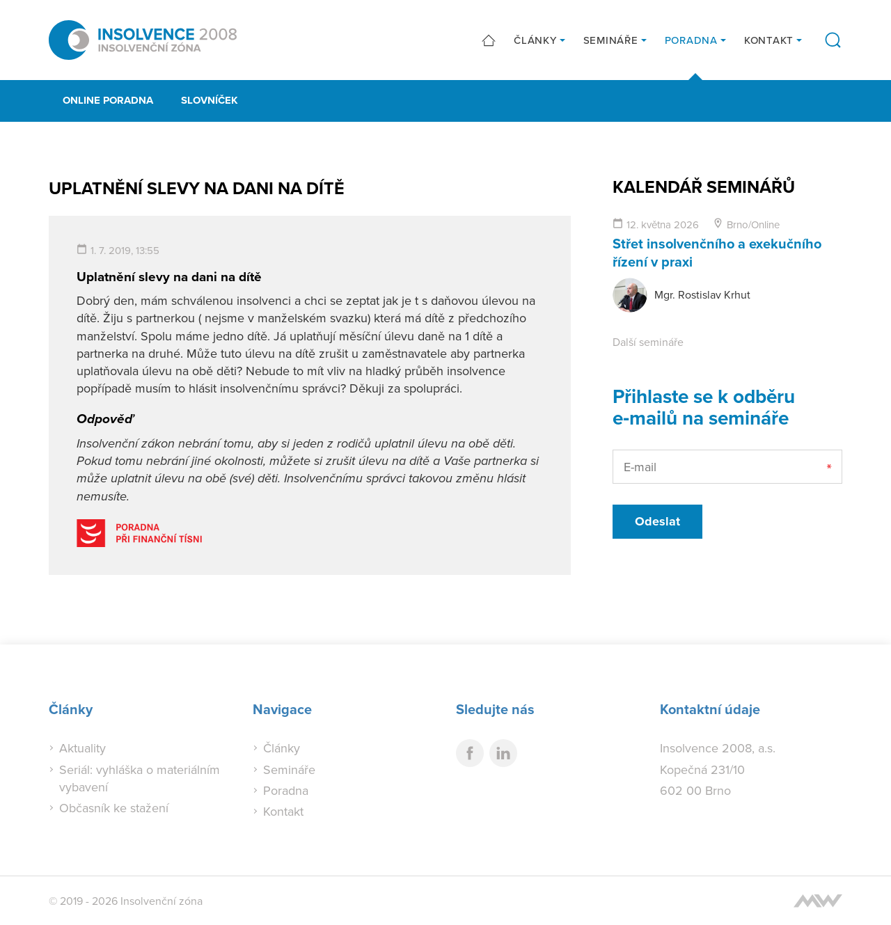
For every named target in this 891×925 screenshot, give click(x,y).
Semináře (610, 40)
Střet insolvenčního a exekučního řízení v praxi (717, 252)
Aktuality (82, 748)
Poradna (691, 40)
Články (535, 40)
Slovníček (209, 100)
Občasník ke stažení (113, 807)
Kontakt (769, 40)
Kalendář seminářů (704, 186)
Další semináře (648, 341)
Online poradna (108, 100)
